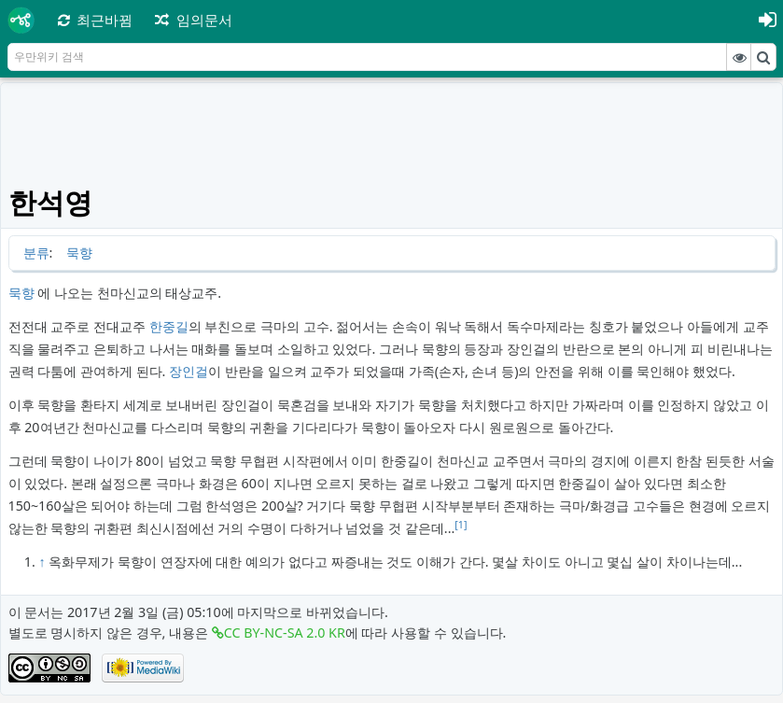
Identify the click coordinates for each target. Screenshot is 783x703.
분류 (36, 252)
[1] (460, 524)
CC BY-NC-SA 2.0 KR (284, 632)
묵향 (79, 252)
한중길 (169, 326)
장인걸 (188, 371)
